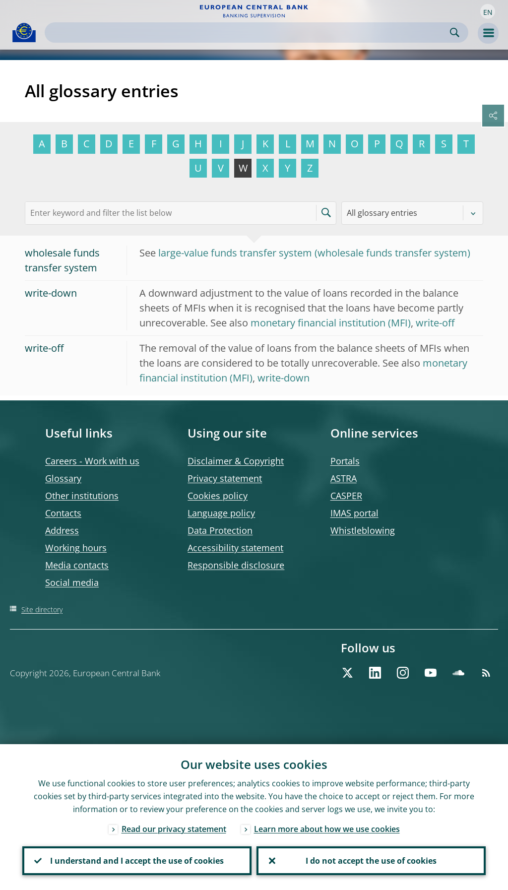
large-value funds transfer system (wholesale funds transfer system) (314, 252)
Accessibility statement (235, 548)
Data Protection (220, 530)
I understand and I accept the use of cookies (137, 860)
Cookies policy (218, 496)
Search (454, 32)
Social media (72, 582)
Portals (345, 461)
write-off (435, 322)
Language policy (221, 513)
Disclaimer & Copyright (236, 461)
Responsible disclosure (236, 565)
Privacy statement (225, 478)
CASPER (346, 496)
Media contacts (77, 565)
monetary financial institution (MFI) (331, 322)
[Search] (248, 32)
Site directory (42, 609)
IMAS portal (354, 513)
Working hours (76, 548)
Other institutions (82, 496)
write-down (283, 377)
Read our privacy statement (174, 829)
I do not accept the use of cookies (371, 860)
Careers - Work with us (92, 461)
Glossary (63, 478)
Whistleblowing (362, 530)
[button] (487, 11)
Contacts (63, 513)
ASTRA (343, 478)
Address (62, 530)
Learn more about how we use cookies (327, 829)
